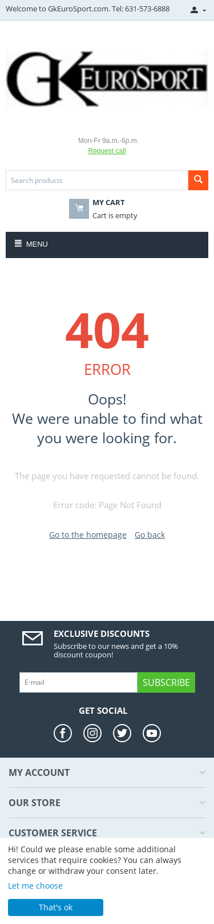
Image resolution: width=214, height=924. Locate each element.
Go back (150, 534)
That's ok (55, 907)
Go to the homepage (88, 534)
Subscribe (166, 682)
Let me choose (35, 885)
